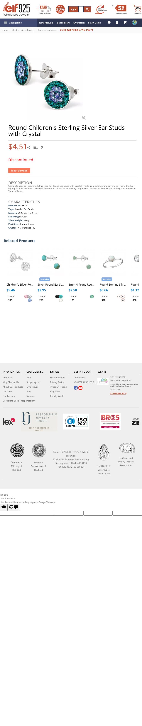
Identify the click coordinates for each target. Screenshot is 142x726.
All (73, 9)
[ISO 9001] (76, 421)
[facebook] (76, 388)
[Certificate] (39, 421)
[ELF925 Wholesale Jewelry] (16, 8)
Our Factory (9, 396)
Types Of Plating (58, 386)
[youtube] (80, 388)
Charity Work (56, 396)
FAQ (28, 377)
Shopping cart (33, 382)
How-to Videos (57, 377)
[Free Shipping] (43, 9)
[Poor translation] (13, 507)
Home (5, 29)
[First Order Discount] (120, 9)
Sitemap (30, 396)
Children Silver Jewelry (23, 29)
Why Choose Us (11, 382)
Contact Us (79, 377)
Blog (28, 391)
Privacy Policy (57, 382)
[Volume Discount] (60, 9)
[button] (18, 23)
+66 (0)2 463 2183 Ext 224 (87, 382)
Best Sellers (63, 22)
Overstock (78, 22)
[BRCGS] (110, 421)
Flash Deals (94, 22)
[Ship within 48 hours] (101, 9)
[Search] (81, 9)
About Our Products (13, 386)
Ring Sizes (55, 391)
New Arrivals (46, 22)
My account (32, 386)
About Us (7, 377)
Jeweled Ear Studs (47, 29)
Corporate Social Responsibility (19, 400)
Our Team (8, 391)
